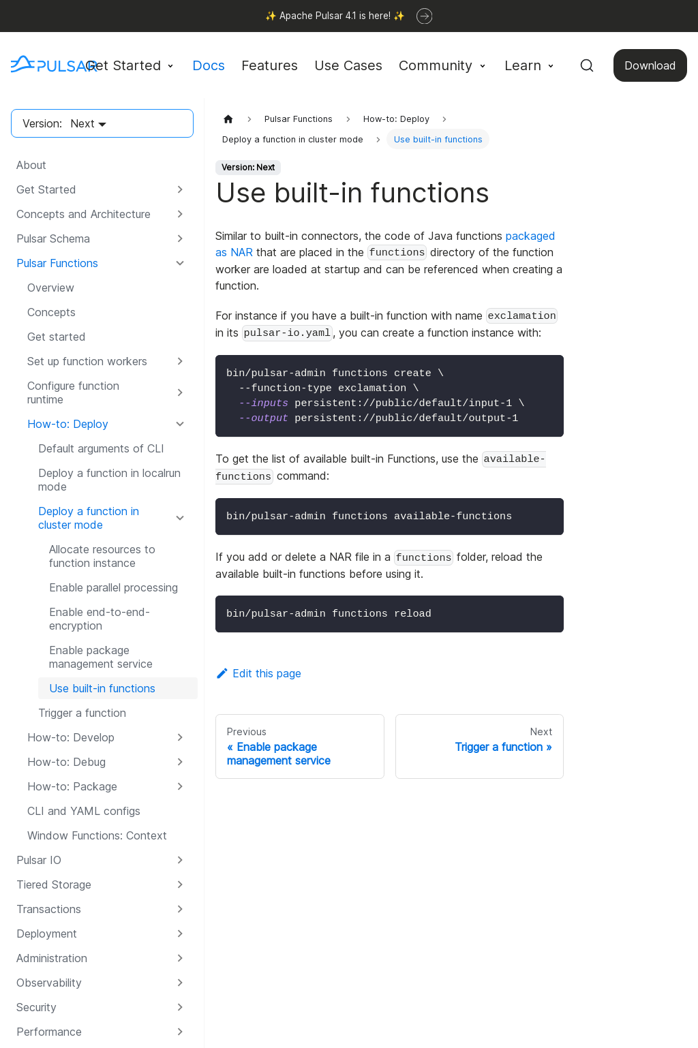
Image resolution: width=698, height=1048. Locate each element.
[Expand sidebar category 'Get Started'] (180, 189)
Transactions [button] (48, 909)
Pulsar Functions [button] (57, 263)
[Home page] (228, 119)
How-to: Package (72, 786)
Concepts (51, 312)
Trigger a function (82, 713)
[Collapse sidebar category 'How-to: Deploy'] (180, 424)
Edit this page (258, 673)
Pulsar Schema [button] (53, 238)
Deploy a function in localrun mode (109, 479)
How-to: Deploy (67, 424)
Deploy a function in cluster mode (88, 517)
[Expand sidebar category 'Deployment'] (180, 933)
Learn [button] (522, 65)
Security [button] (36, 1007)
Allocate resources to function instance (102, 556)
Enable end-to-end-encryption (99, 618)
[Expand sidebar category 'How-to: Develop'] (180, 737)
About (31, 165)
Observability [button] (49, 982)
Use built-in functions (102, 688)
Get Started (46, 189)
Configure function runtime (73, 392)
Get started (56, 336)
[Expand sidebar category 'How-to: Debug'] (180, 762)
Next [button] (82, 123)
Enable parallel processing (113, 587)
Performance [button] (49, 1031)
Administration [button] (51, 958)
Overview (50, 287)
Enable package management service (101, 657)
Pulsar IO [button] (38, 860)
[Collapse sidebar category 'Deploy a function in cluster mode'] (180, 518)
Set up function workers (87, 361)
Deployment (46, 933)
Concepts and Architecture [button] (83, 214)
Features (269, 65)
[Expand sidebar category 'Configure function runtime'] (180, 392)
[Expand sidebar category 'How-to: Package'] (180, 786)
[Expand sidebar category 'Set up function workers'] (180, 361)
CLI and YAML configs (83, 811)
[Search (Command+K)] (587, 65)
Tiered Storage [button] (53, 884)
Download (650, 65)
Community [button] (435, 65)
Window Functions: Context (97, 835)
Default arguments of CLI (101, 448)
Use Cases (348, 65)
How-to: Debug (66, 762)
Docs (208, 65)
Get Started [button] (123, 65)
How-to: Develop (71, 737)
